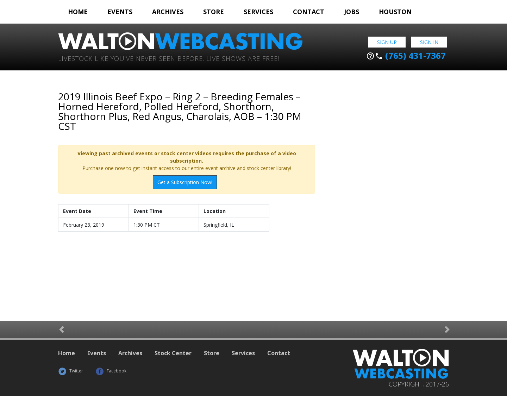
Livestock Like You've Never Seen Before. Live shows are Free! (168, 58)
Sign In (429, 42)
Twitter (70, 371)
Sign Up (387, 42)
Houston (395, 11)
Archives (167, 11)
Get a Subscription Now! (184, 182)
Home (78, 11)
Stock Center (173, 353)
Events (119, 11)
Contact (308, 11)
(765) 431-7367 (406, 55)
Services (258, 11)
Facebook (110, 371)
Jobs (351, 11)
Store (213, 11)
